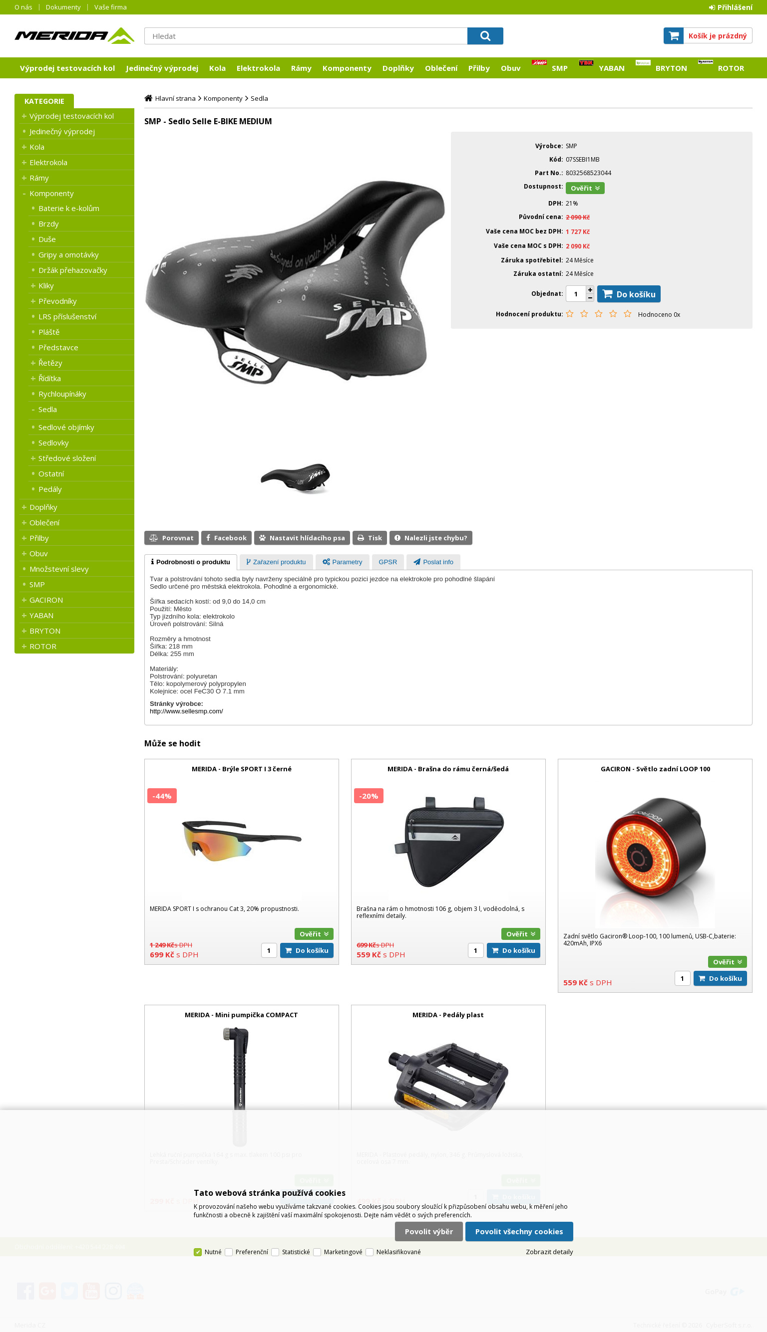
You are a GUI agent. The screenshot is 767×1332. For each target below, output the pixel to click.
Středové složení (67, 458)
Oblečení (441, 68)
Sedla (47, 409)
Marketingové (343, 1252)
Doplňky (398, 68)
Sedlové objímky (66, 427)
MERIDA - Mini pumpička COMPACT (241, 1014)
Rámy (301, 68)
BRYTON (671, 68)
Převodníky (57, 301)
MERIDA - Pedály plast (448, 1014)
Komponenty (347, 68)
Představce (58, 347)
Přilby (479, 68)
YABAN (612, 68)
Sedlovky (53, 442)
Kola (217, 68)
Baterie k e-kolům (68, 208)
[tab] (190, 562)
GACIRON (46, 600)
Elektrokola (258, 68)
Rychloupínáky (62, 394)
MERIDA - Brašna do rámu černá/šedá (448, 768)
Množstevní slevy (59, 569)
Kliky (46, 285)
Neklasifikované (399, 1252)
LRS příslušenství (67, 316)
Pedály (50, 489)
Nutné (213, 1252)
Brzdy (48, 223)
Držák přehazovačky (72, 270)
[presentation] (191, 562)
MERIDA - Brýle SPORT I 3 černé (242, 768)
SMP (560, 68)
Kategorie (44, 101)
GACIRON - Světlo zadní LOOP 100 (655, 768)
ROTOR (731, 68)
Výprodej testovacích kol (67, 68)
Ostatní (51, 473)
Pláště (48, 332)
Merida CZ (74, 35)
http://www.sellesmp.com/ (186, 711)
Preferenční (252, 1252)
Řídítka (49, 378)
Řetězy (50, 363)
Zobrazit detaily (549, 1251)
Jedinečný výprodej (162, 68)
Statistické (296, 1252)
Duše (47, 239)
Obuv (511, 68)
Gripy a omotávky (68, 254)
